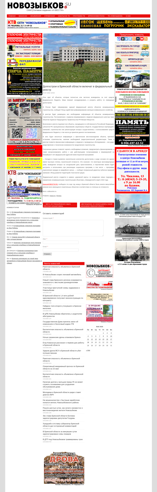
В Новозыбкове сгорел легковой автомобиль (62, 275)
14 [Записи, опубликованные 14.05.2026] (100, 339)
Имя (45, 239)
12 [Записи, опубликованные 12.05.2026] (92, 339)
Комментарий (48, 218)
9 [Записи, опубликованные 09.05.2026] (107, 336)
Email (45, 246)
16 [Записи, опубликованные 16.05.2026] (107, 339)
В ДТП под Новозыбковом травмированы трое (63, 439)
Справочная (49, 16)
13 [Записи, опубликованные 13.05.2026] (96, 339)
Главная (12, 16)
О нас (128, 16)
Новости (52, 196)
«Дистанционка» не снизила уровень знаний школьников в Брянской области (96, 205)
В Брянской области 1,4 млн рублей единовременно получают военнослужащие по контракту (63, 298)
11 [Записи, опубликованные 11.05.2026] (88, 339)
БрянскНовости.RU (96, 16)
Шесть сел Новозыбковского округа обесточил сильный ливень (57, 205)
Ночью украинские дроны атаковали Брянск (62, 337)
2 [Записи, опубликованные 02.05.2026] (107, 333)
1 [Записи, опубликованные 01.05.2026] (103, 333)
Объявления (35, 16)
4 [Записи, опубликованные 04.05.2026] (88, 336)
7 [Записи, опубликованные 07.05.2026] (99, 336)
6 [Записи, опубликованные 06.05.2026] (95, 336)
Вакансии (23, 16)
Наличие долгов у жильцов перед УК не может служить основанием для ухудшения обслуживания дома (63, 384)
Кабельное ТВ (64, 16)
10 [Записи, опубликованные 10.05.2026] (111, 336)
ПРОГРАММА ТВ (79, 16)
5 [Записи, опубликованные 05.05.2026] (91, 336)
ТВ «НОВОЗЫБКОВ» (115, 16)
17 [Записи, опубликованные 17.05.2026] (111, 339)
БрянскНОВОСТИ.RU (50, 184)
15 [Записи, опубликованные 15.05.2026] (103, 339)
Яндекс (58, 196)
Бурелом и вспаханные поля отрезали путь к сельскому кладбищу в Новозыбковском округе (23, 220)
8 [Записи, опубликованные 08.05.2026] (103, 336)
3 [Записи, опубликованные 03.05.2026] (111, 333)
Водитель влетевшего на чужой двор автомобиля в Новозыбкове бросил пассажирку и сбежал (24, 261)
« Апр (88, 350)
